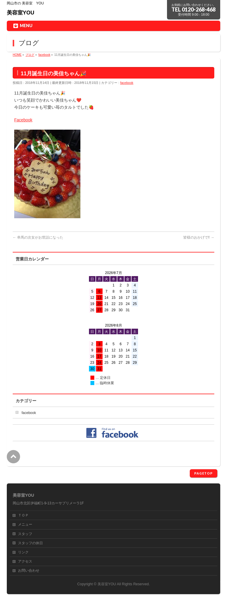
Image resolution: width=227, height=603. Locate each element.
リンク (23, 552)
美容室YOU (20, 13)
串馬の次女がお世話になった (38, 237)
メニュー (25, 524)
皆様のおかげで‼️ (198, 237)
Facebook (23, 120)
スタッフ (25, 534)
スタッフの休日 (30, 543)
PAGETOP (203, 473)
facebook (126, 82)
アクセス (25, 561)
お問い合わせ (28, 570)
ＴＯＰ (23, 515)
